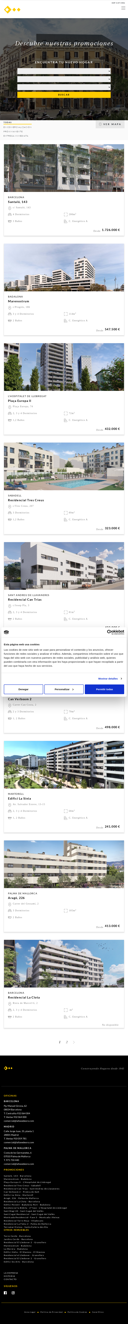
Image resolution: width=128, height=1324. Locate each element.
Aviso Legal (30, 1312)
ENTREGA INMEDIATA (16, 136)
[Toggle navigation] (123, 8)
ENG (123, 3)
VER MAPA (110, 124)
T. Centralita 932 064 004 (17, 1113)
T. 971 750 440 (11, 1160)
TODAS (8, 122)
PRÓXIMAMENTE (13, 131)
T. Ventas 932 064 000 (15, 1117)
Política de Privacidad (51, 1312)
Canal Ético (98, 1312)
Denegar (23, 689)
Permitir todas (104, 689)
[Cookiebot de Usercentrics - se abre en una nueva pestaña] (109, 632)
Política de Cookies (77, 1312)
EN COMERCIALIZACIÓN (18, 127)
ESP (114, 3)
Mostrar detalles (108, 678)
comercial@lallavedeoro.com (19, 1120)
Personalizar (64, 689)
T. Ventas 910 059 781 (15, 1138)
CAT (118, 3)
